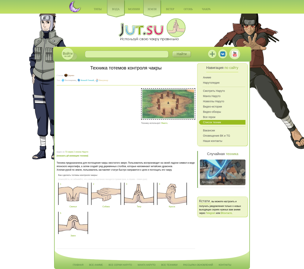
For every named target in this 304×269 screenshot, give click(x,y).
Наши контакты (212, 140)
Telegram (210, 213)
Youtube (234, 54)
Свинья (73, 205)
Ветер (170, 9)
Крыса (172, 205)
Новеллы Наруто (213, 101)
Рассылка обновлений (198, 265)
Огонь (188, 9)
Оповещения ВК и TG (216, 135)
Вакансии (209, 130)
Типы (98, 9)
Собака (106, 205)
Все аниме (96, 265)
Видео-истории (212, 106)
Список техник (212, 122)
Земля (152, 9)
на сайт (68, 54)
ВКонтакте (222, 53)
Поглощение (70, 80)
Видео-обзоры (212, 111)
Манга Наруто (211, 96)
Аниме (207, 77)
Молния (134, 9)
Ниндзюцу (103, 80)
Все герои (209, 117)
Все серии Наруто (120, 265)
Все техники (169, 265)
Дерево (71, 75)
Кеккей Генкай (87, 80)
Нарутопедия (211, 82)
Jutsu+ (212, 54)
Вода (115, 9)
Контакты (225, 265)
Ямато (164, 123)
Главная (78, 265)
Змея (73, 234)
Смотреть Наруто (214, 90)
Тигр (139, 205)
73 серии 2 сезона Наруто (76, 152)
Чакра (206, 9)
